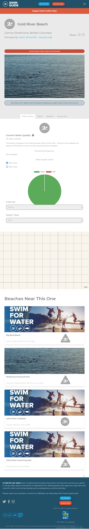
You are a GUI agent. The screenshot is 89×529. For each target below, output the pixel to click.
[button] (84, 4)
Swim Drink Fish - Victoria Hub (35, 37)
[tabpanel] (44, 171)
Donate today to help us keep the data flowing (44, 51)
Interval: (10, 201)
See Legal (79, 526)
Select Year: (12, 215)
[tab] (27, 116)
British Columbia (41, 32)
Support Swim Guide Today (44, 11)
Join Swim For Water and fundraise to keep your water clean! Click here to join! (44, 103)
